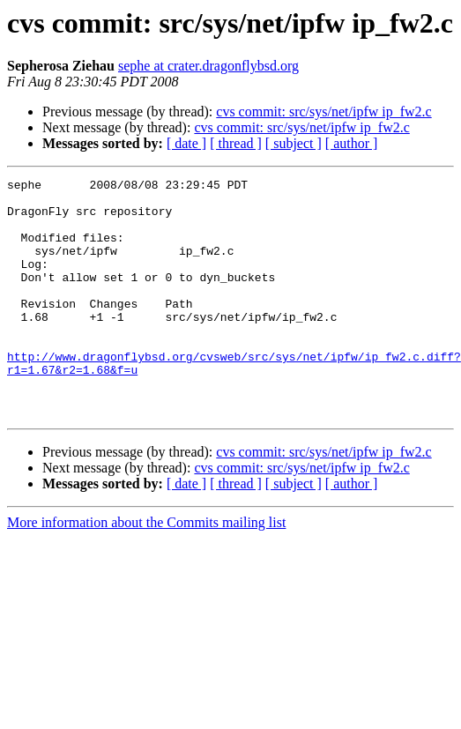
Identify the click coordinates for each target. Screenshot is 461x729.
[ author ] (351, 143)
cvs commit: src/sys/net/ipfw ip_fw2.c (323, 111)
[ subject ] (293, 143)
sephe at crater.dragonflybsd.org (208, 65)
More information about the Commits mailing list (146, 569)
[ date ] (186, 143)
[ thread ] (236, 143)
